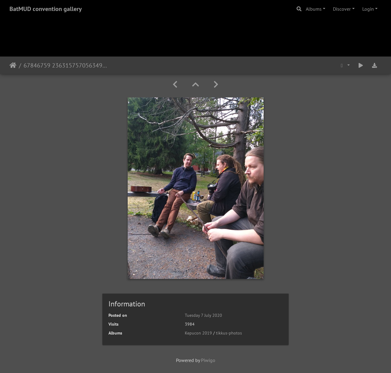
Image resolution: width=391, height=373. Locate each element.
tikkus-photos (229, 333)
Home (12, 65)
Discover (342, 9)
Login (368, 9)
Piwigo (208, 360)
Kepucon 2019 (198, 333)
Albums (314, 9)
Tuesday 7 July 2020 (203, 315)
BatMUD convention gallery (45, 9)
